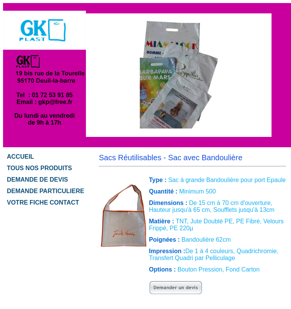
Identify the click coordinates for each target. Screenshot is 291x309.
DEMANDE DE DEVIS (37, 179)
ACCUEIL (20, 156)
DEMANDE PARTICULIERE (45, 191)
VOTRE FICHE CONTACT (43, 202)
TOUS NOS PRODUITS (39, 168)
